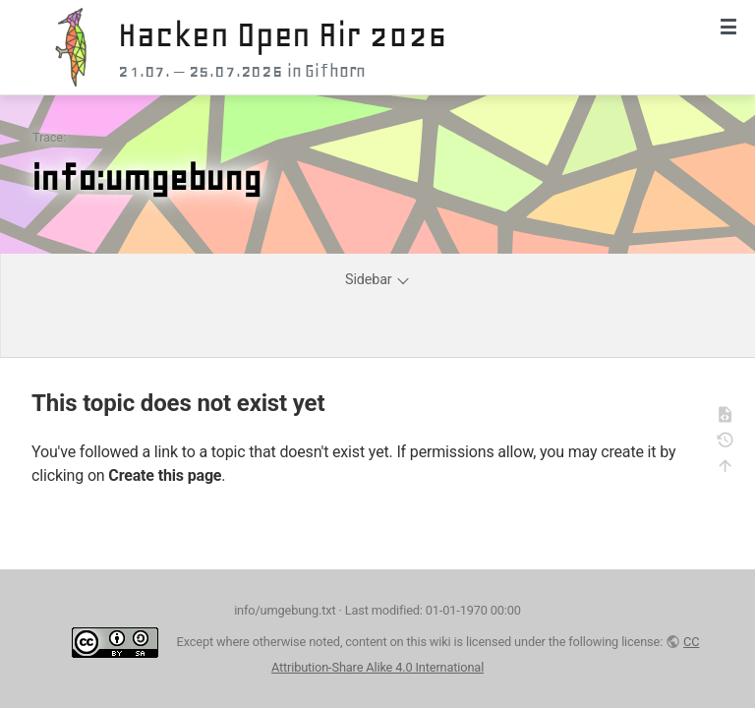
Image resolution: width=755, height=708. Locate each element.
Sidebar (378, 279)
